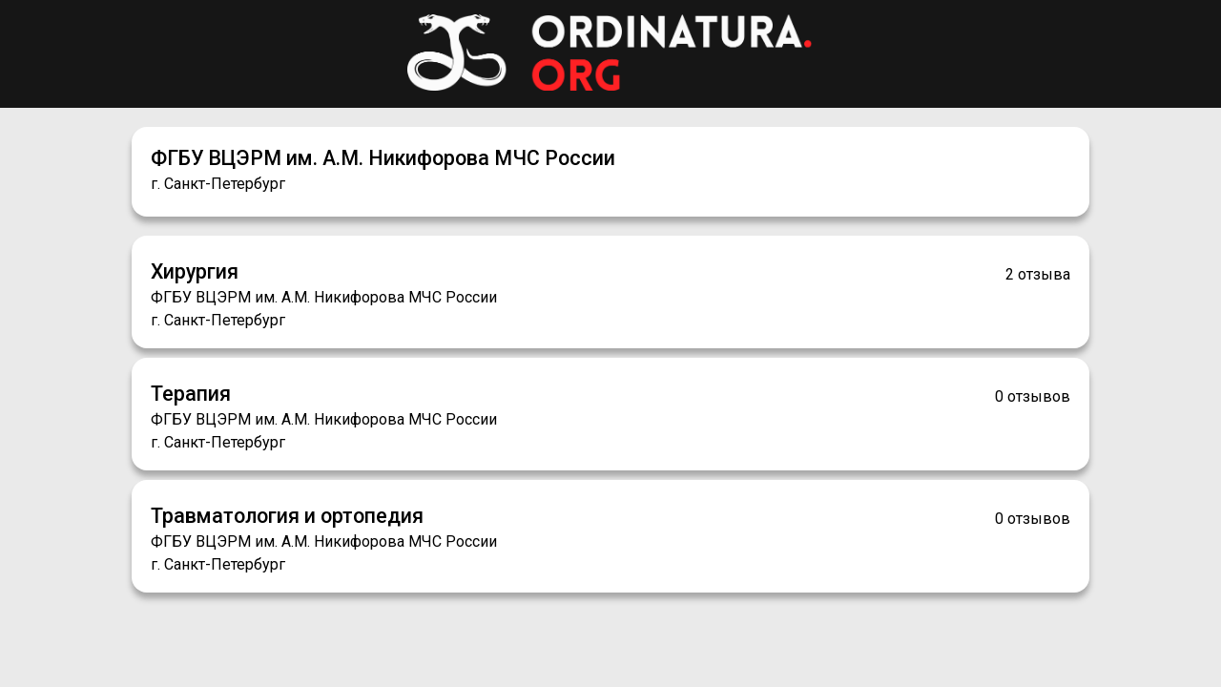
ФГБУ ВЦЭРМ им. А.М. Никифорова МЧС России (383, 158)
